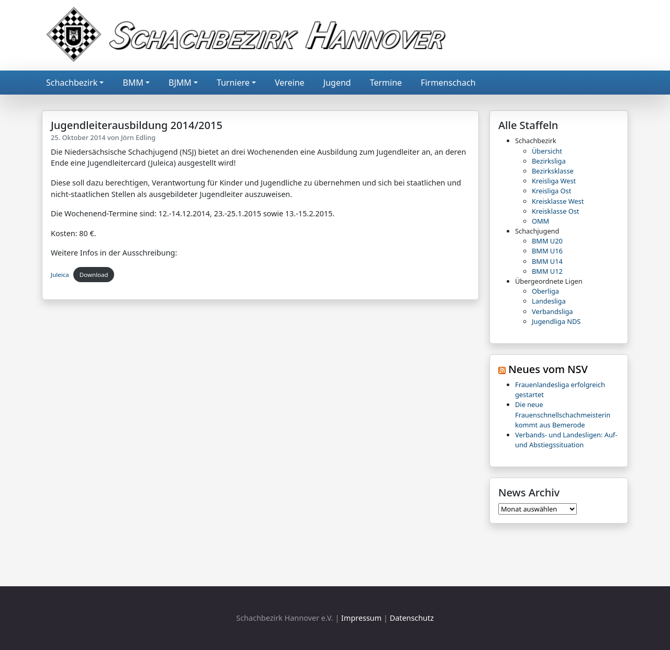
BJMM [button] (180, 82)
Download (94, 274)
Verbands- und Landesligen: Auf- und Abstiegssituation (566, 439)
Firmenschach (448, 82)
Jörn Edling (138, 137)
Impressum (361, 618)
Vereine (290, 82)
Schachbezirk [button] (71, 82)
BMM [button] (132, 82)
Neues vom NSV (548, 369)
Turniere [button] (233, 82)
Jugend (337, 82)
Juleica (60, 274)
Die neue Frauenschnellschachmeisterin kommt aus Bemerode (562, 414)
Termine (385, 82)
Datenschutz (411, 618)
